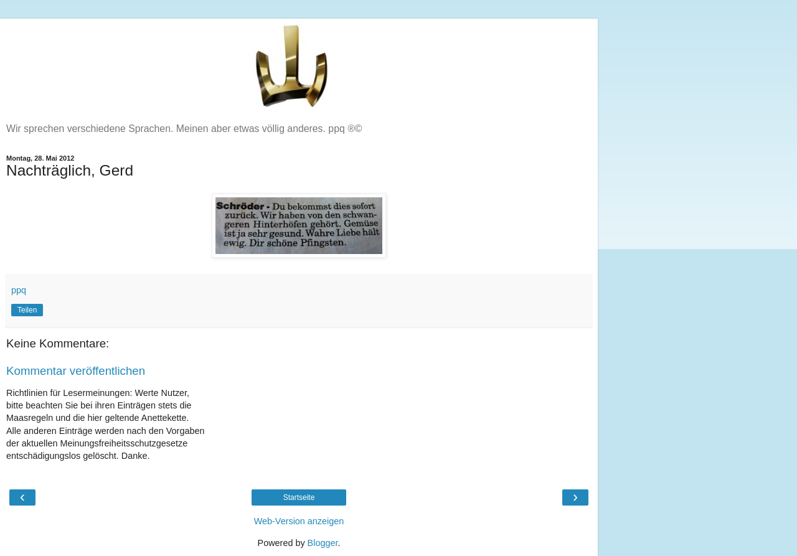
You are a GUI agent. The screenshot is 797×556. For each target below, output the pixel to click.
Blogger (323, 543)
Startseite (299, 497)
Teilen (27, 310)
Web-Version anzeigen (299, 521)
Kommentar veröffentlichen (75, 370)
